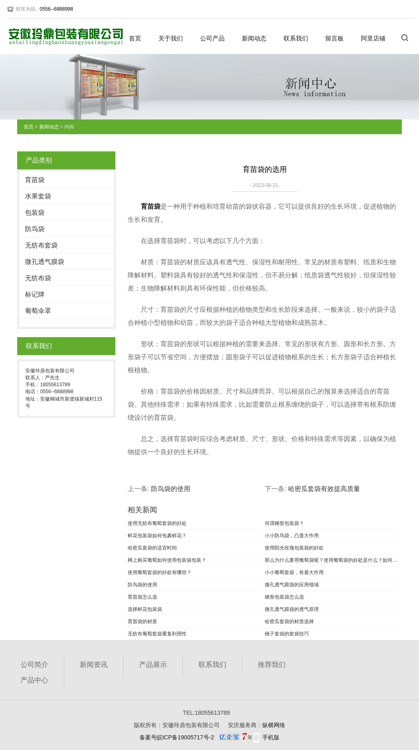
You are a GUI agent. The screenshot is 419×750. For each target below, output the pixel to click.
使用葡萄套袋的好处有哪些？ (159, 572)
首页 (135, 38)
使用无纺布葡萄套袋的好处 (157, 523)
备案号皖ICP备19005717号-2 (177, 737)
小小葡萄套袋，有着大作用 (294, 572)
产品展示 (153, 665)
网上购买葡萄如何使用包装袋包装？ (167, 560)
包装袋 (35, 212)
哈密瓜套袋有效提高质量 (324, 488)
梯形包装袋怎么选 (284, 597)
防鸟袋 (35, 228)
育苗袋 (35, 179)
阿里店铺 (373, 38)
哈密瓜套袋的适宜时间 (152, 548)
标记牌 (35, 294)
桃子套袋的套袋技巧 (287, 634)
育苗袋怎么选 (142, 597)
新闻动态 (254, 38)
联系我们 (296, 38)
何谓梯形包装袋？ (284, 523)
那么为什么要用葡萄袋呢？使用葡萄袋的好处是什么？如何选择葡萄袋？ (331, 560)
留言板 (334, 38)
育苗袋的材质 (142, 621)
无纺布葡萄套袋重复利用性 (157, 634)
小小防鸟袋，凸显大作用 (292, 535)
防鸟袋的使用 (170, 488)
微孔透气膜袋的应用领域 (292, 585)
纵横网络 (273, 725)
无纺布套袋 (41, 245)
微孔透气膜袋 (44, 261)
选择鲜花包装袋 (145, 609)
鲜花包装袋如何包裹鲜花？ (157, 535)
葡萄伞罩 (38, 310)
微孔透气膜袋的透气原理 (292, 609)
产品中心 (34, 680)
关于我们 (170, 38)
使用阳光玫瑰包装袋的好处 (294, 548)
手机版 (270, 737)
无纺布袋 (38, 278)
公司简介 (34, 665)
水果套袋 (38, 196)
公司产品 (212, 38)
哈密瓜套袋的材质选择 (289, 621)
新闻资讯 (94, 665)
